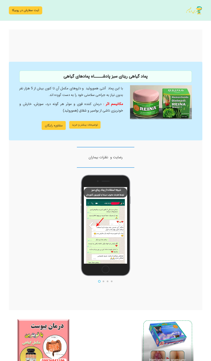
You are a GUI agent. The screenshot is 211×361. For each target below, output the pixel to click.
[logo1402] (194, 10)
